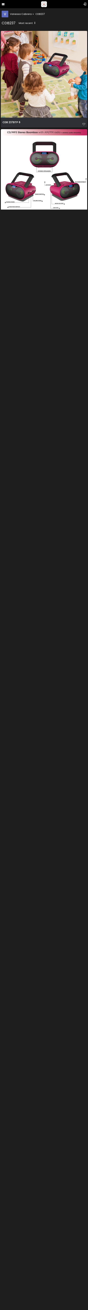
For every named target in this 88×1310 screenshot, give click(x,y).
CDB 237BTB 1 (11, 909)
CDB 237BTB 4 (11, 712)
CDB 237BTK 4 (11, 1302)
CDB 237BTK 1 (11, 1105)
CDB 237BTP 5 (11, 220)
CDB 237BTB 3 (11, 810)
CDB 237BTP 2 (11, 614)
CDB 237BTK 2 (11, 1204)
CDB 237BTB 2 (11, 1007)
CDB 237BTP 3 (11, 515)
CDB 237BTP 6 (11, 122)
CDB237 (40, 14)
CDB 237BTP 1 (11, 417)
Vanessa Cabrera (22, 14)
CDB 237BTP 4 (11, 319)
